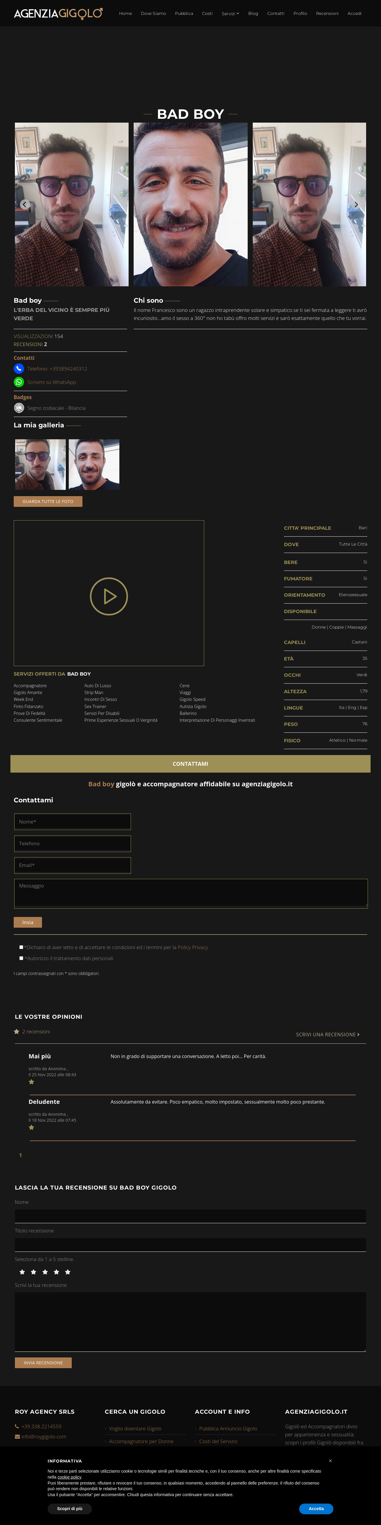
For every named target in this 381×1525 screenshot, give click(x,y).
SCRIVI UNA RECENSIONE (328, 1033)
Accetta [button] (316, 1508)
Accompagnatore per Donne (141, 1440)
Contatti (276, 13)
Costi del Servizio (218, 1440)
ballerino (188, 714)
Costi (207, 13)
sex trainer (95, 707)
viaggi (185, 693)
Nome (22, 1200)
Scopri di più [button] (69, 1508)
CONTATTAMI (190, 762)
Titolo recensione (34, 1229)
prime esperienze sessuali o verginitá (122, 721)
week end (24, 700)
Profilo (300, 13)
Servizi (230, 13)
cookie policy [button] (69, 1477)
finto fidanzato (29, 707)
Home (125, 13)
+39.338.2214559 (41, 1424)
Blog (253, 13)
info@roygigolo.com (43, 1435)
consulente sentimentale (39, 721)
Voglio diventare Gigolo (135, 1427)
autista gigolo (193, 707)
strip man (93, 693)
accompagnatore (31, 686)
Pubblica (184, 13)
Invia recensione (43, 1361)
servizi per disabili (102, 714)
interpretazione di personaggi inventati (218, 721)
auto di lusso (98, 686)
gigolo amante (28, 693)
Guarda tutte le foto (48, 501)
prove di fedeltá (30, 714)
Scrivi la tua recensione (41, 1283)
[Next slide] (356, 204)
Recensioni (327, 13)
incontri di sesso (101, 700)
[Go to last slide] (25, 204)
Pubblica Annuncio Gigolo (228, 1427)
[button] (330, 1460)
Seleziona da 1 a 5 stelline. (44, 1257)
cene (184, 686)
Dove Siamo (153, 13)
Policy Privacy (192, 945)
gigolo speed (192, 700)
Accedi (355, 13)
